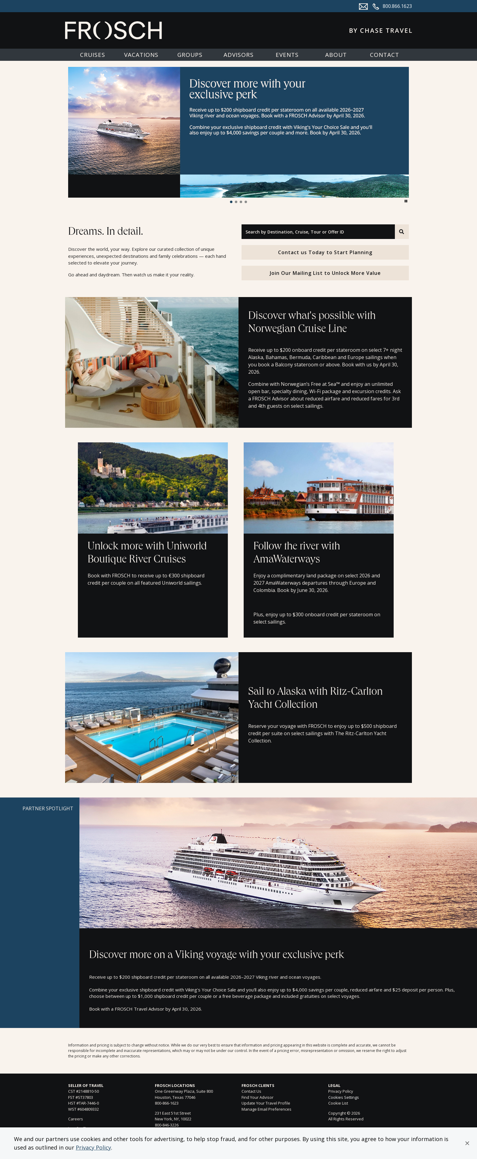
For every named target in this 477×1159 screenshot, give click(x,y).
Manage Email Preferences (266, 1109)
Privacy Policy (93, 1147)
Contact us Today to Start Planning (325, 252)
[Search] (402, 231)
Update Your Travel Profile (266, 1103)
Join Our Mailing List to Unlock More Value (325, 273)
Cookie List (338, 1103)
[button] (467, 1143)
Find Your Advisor (257, 1097)
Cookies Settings (343, 1097)
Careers (75, 1119)
